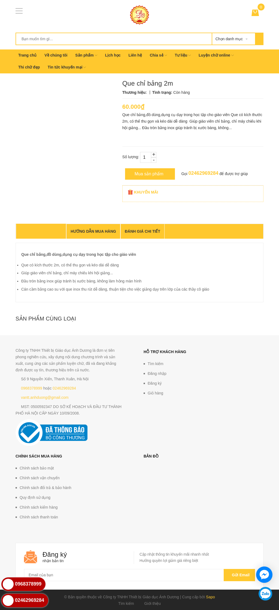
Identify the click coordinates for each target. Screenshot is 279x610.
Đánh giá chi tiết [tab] (142, 231)
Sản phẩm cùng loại (46, 319)
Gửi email (239, 575)
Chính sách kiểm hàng (39, 507)
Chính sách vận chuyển (40, 478)
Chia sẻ (158, 55)
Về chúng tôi (55, 55)
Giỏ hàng (155, 393)
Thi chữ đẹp (29, 67)
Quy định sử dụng (35, 497)
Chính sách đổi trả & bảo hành (45, 487)
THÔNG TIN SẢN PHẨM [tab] (41, 231)
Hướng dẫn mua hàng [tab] (93, 231)
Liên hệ (135, 55)
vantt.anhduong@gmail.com (45, 397)
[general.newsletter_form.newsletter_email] (139, 575)
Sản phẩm (86, 55)
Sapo (210, 597)
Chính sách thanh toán (39, 517)
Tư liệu (183, 55)
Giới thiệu (152, 603)
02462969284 (203, 173)
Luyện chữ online (216, 55)
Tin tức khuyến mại (67, 67)
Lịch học (112, 55)
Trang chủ (27, 55)
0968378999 (31, 388)
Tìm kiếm (155, 364)
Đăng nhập (157, 373)
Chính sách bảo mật (37, 468)
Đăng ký (155, 383)
